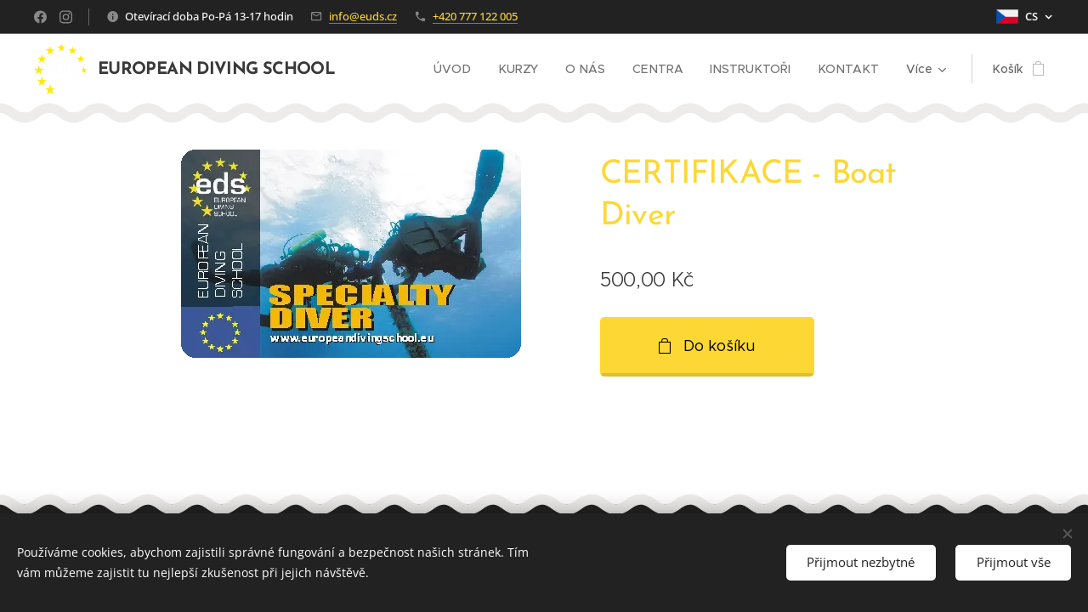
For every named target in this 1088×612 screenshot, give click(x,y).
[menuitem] (462, 69)
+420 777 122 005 (475, 16)
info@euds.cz (363, 16)
